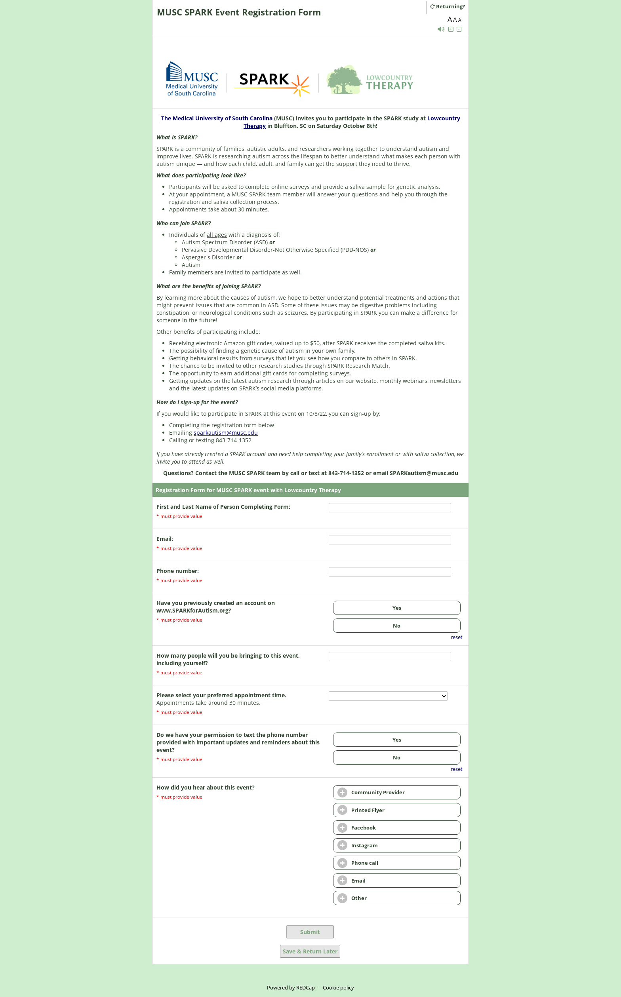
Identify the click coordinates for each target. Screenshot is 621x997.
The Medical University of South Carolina (216, 118)
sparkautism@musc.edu (226, 432)
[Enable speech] (441, 29)
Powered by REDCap (291, 987)
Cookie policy (338, 987)
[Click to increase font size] (451, 29)
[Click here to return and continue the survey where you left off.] (450, 6)
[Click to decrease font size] (459, 29)
